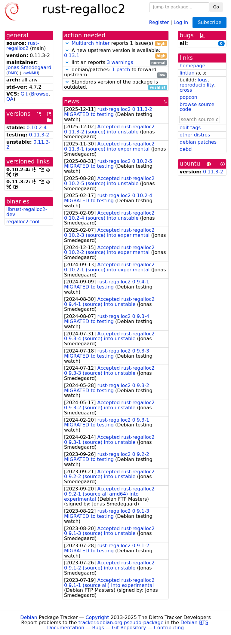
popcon (188, 97)
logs (203, 80)
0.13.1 (71, 55)
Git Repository (129, 627)
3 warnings (120, 62)
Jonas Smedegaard (28, 67)
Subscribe (209, 22)
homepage (192, 66)
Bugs (98, 627)
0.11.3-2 (39, 135)
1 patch (121, 69)
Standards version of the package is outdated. (115, 85)
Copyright (97, 617)
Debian (28, 617)
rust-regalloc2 (22, 45)
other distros (195, 135)
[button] (67, 43)
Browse (39, 94)
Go (216, 7)
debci (186, 149)
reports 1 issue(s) (115, 43)
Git (23, 94)
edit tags (190, 127)
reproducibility (197, 85)
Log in (181, 22)
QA (10, 99)
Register (159, 22)
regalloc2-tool (22, 221)
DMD (12, 73)
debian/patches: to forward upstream (115, 72)
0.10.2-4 (36, 127)
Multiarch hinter (91, 43)
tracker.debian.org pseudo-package (121, 622)
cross (186, 90)
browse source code (197, 107)
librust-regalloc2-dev (26, 211)
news (71, 101)
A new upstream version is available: (115, 53)
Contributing (169, 627)
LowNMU (29, 73)
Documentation (65, 627)
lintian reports (115, 62)
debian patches (198, 142)
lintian (187, 73)
